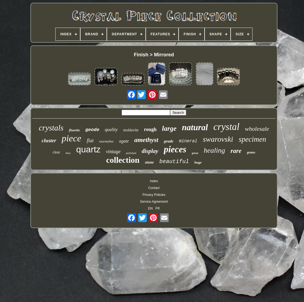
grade (168, 141)
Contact (153, 188)
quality (111, 129)
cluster (49, 140)
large (169, 128)
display (150, 151)
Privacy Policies (153, 195)
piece (71, 138)
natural (195, 127)
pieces (175, 149)
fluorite (74, 130)
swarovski (218, 139)
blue (68, 153)
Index (154, 181)
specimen (252, 139)
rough (150, 129)
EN (150, 208)
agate (124, 141)
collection (123, 159)
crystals (51, 127)
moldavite (131, 130)
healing (214, 150)
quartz (88, 149)
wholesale (257, 128)
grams (251, 152)
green (195, 153)
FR (157, 208)
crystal (226, 126)
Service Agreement (154, 202)
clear (56, 152)
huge (198, 162)
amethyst (146, 139)
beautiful (174, 161)
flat (90, 140)
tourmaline (106, 141)
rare (236, 150)
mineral (188, 141)
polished (131, 153)
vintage (113, 151)
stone (149, 162)
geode (92, 129)
